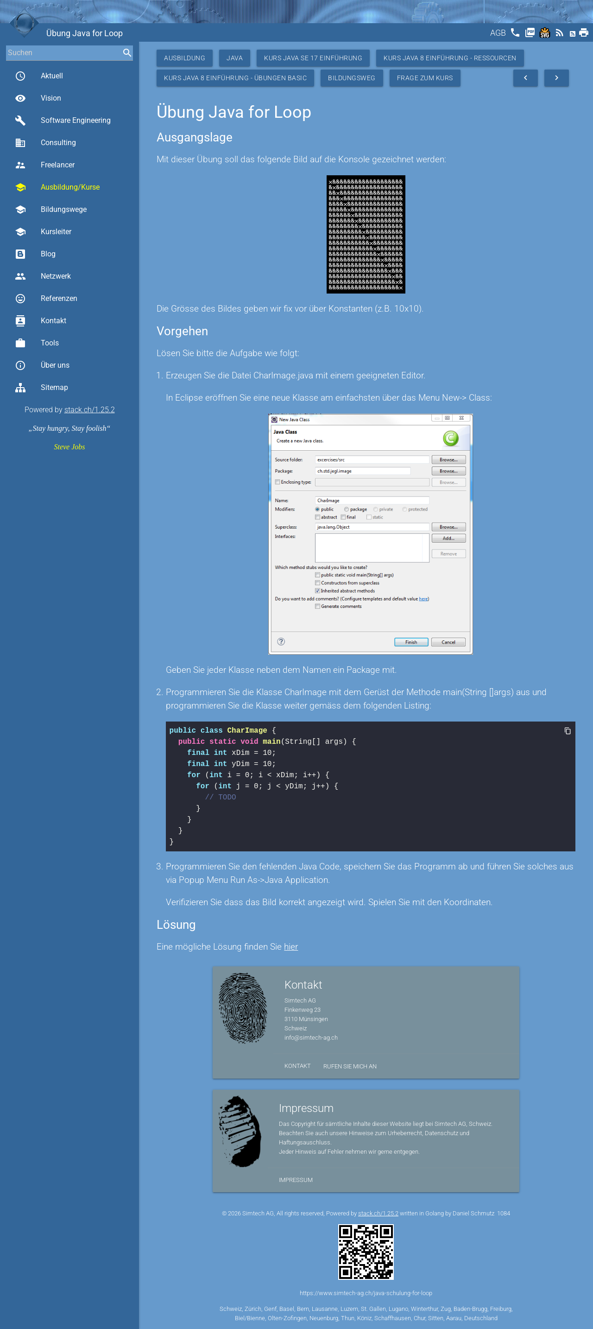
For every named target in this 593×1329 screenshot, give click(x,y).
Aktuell (39, 76)
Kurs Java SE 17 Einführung (313, 58)
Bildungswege (51, 209)
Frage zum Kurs (425, 78)
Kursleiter (43, 232)
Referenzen (46, 299)
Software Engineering (63, 120)
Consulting (45, 143)
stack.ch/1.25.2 (89, 409)
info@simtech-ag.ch (311, 1037)
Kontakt (40, 321)
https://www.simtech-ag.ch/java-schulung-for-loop (366, 1293)
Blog (35, 254)
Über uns (42, 365)
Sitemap (41, 388)
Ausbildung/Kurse (57, 187)
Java (235, 58)
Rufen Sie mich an (350, 1066)
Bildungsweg (352, 78)
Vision (38, 98)
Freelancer (45, 165)
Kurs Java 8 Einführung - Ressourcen (450, 58)
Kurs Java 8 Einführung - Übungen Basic (235, 78)
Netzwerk (43, 276)
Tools (37, 343)
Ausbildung (184, 58)
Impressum (296, 1179)
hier (291, 946)
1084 (503, 1213)
